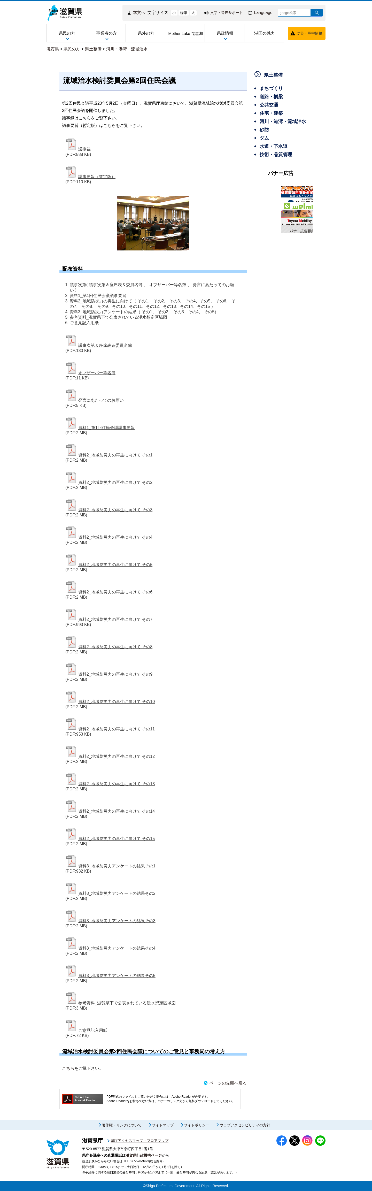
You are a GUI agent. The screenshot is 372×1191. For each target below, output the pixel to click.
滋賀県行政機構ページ (144, 1155)
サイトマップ (163, 1125)
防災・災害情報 (309, 33)
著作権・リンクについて (122, 1125)
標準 (183, 13)
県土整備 (93, 49)
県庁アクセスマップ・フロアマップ (139, 1141)
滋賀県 (53, 49)
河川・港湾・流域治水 (127, 49)
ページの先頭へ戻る (228, 1083)
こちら (68, 1068)
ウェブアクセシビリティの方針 (245, 1125)
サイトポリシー (196, 1125)
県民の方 (72, 49)
